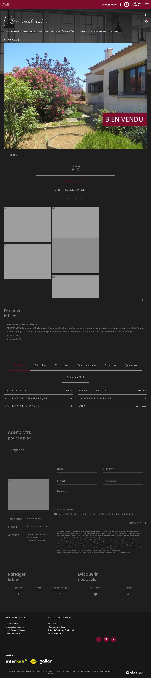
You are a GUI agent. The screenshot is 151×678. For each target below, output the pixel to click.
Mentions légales (77, 672)
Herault (66, 31)
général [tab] (19, 365)
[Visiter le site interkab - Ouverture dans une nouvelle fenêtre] (16, 661)
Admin (87, 672)
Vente (58, 31)
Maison (84, 31)
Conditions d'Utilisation (110, 552)
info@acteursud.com (37, 526)
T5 (91, 31)
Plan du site (65, 672)
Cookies (50, 674)
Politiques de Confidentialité (90, 552)
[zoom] (27, 208)
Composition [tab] (86, 365)
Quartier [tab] (131, 365)
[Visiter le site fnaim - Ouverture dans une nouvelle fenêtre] (33, 662)
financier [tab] (61, 365)
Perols (75, 31)
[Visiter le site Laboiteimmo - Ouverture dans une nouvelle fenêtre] (134, 673)
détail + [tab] (40, 365)
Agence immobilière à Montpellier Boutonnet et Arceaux (29, 31)
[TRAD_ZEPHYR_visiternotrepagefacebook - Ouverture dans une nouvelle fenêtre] (98, 640)
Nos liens (95, 672)
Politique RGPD (105, 672)
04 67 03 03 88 (34, 518)
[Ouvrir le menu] (146, 4)
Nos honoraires (53, 672)
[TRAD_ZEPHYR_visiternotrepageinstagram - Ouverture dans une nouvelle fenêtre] (105, 640)
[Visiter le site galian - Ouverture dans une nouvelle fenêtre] (46, 662)
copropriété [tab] (76, 377)
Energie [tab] (110, 365)
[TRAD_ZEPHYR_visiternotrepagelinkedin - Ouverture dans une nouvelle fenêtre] (112, 640)
